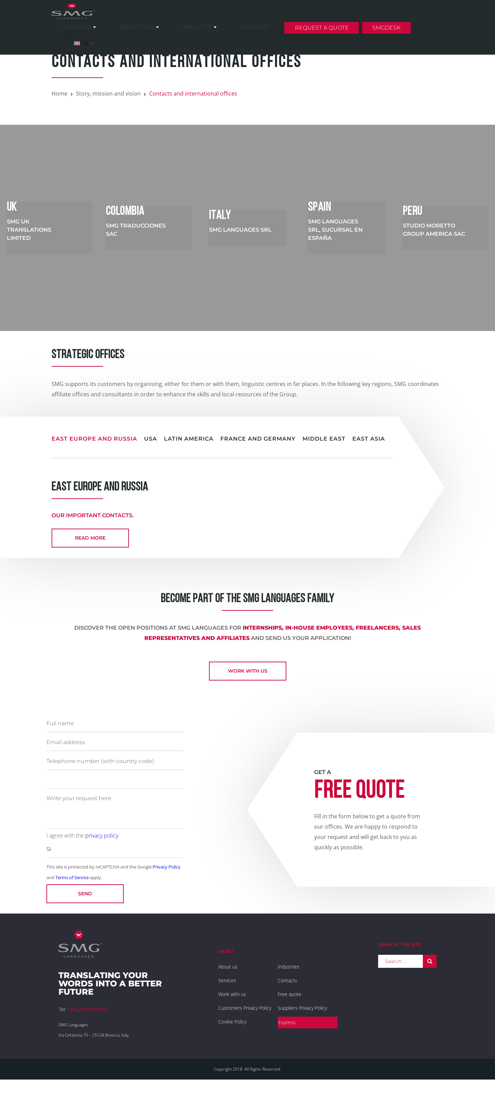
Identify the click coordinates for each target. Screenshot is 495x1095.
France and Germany (258, 438)
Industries (183, 17)
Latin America (188, 438)
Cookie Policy (232, 1028)
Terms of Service (72, 884)
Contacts (271, 17)
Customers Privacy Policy (244, 1014)
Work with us (247, 677)
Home (59, 93)
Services (139, 17)
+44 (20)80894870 (87, 1015)
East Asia (368, 438)
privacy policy (101, 841)
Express (287, 1028)
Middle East (323, 438)
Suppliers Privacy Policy (302, 1014)
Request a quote (329, 18)
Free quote (289, 1000)
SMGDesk (387, 18)
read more (90, 538)
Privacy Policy (166, 873)
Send (85, 900)
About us (228, 17)
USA (150, 438)
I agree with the (82, 841)
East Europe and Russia (94, 438)
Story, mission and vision (108, 93)
